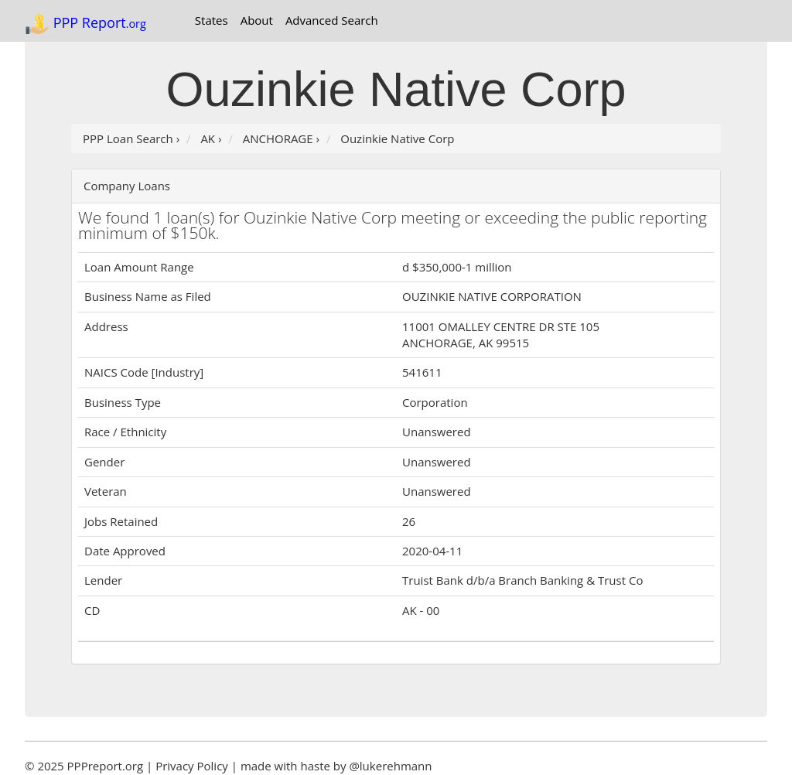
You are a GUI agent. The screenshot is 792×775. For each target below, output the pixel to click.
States (211, 20)
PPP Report (85, 24)
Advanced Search (331, 20)
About (257, 20)
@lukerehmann (390, 765)
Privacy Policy (191, 765)
